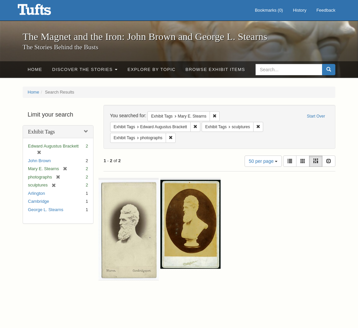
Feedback (325, 10)
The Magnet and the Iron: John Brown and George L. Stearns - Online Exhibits (43, 11)
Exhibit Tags (41, 132)
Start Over (316, 116)
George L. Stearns (45, 209)
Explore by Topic (151, 69)
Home (35, 69)
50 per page (263, 161)
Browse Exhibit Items (215, 69)
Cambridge (38, 201)
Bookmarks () (269, 10)
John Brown (39, 160)
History (299, 10)
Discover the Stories (85, 69)
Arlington (36, 193)
